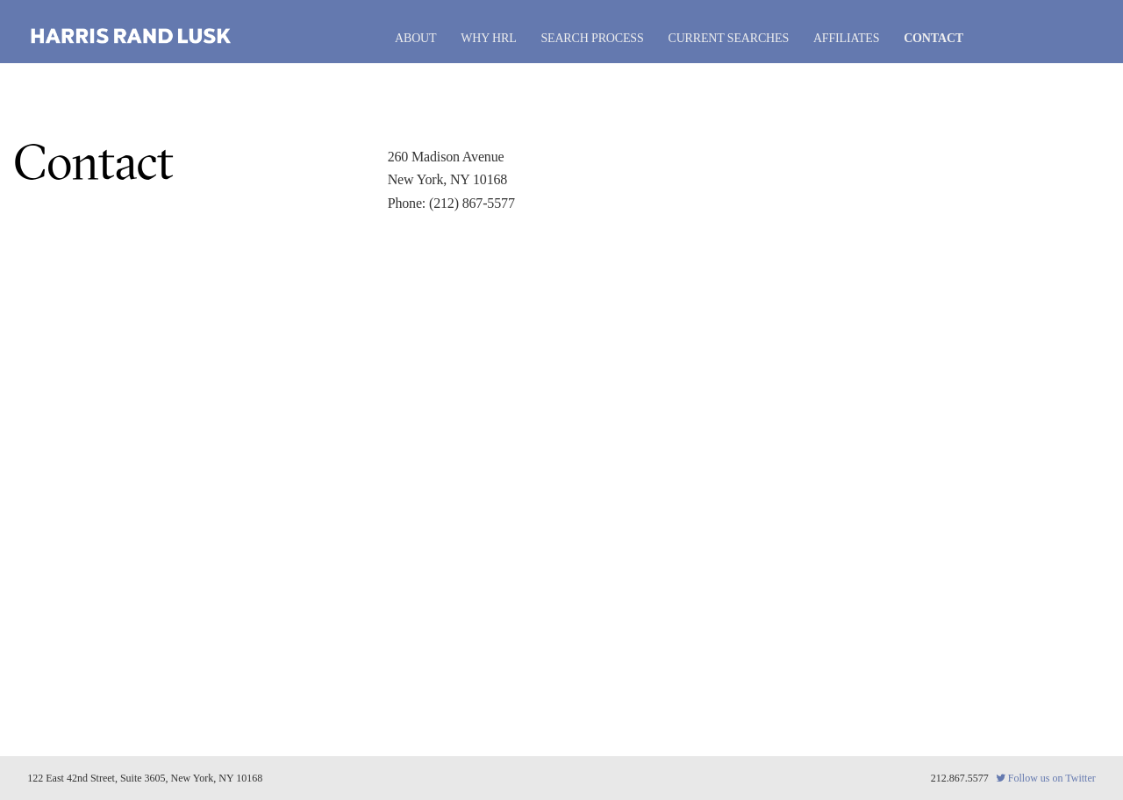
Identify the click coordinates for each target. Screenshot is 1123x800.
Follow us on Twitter (1046, 778)
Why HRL (488, 38)
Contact (933, 38)
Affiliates (846, 38)
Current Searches (728, 38)
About (415, 38)
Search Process (591, 38)
